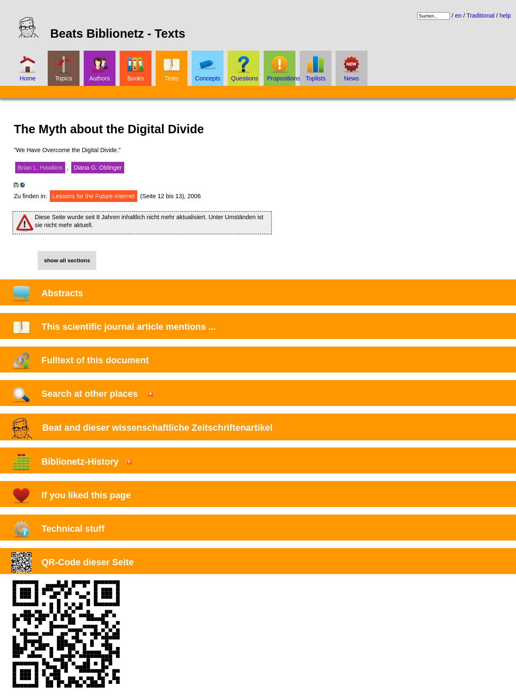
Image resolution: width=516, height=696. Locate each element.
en (458, 15)
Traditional (481, 15)
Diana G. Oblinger (98, 167)
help (505, 15)
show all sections (67, 260)
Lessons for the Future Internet (93, 196)
